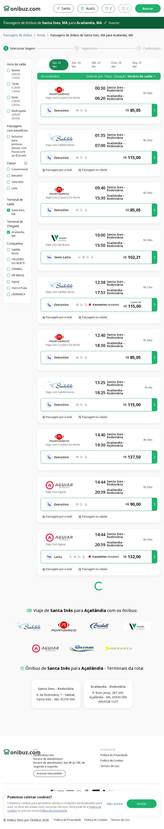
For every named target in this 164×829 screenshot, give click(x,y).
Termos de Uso (109, 766)
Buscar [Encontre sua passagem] (148, 9)
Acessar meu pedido (49, 773)
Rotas (41, 35)
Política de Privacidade (114, 755)
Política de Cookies (111, 760)
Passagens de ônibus (17, 35)
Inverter (112, 23)
